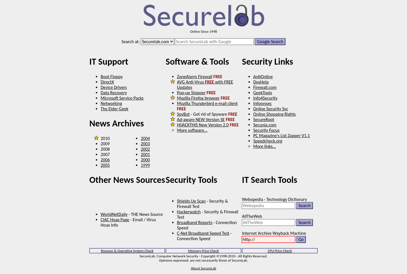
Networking (111, 103)
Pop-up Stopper (191, 92)
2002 (145, 149)
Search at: (131, 41)
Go (301, 239)
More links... (264, 146)
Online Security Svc (270, 108)
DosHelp (261, 82)
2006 (105, 160)
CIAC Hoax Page (115, 219)
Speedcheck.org (267, 141)
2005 (105, 165)
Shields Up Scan (191, 201)
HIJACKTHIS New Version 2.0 (203, 125)
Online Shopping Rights (274, 114)
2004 (145, 138)
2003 (145, 143)
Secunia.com (264, 125)
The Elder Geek (114, 108)
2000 (145, 160)
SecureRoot (263, 119)
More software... (192, 130)
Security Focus (266, 130)
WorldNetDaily (114, 214)
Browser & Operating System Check (127, 251)
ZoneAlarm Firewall (194, 76)
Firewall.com (264, 87)
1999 (145, 165)
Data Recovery (114, 92)
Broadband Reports (194, 222)
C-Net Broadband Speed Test (203, 233)
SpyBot (183, 114)
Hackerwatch (189, 211)
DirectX (107, 82)
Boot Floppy (112, 76)
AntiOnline (263, 76)
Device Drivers (114, 87)
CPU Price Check (280, 251)
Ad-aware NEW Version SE (201, 119)
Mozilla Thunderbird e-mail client (207, 103)
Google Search (270, 41)
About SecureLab (203, 268)
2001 (145, 154)
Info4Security (265, 98)
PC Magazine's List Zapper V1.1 (281, 135)
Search (304, 205)
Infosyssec (262, 103)
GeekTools (262, 92)
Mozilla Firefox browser (198, 98)
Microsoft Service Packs (122, 98)
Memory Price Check (203, 251)
